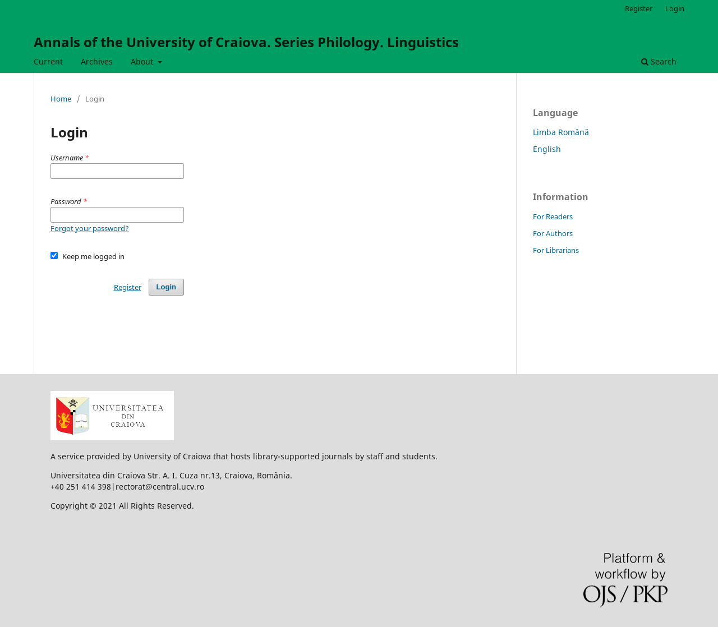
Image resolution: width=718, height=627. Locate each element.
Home (60, 99)
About (143, 61)
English (547, 149)
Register (638, 8)
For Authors (553, 233)
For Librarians (556, 250)
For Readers (553, 216)
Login (674, 8)
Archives (97, 61)
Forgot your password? (89, 228)
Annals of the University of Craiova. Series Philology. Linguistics (246, 42)
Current (48, 61)
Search (658, 61)
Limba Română (561, 132)
